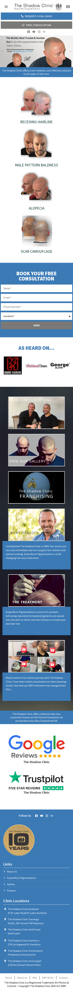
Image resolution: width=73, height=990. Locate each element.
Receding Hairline (36, 121)
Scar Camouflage (36, 251)
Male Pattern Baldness (36, 165)
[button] (6, 6)
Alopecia (36, 208)
